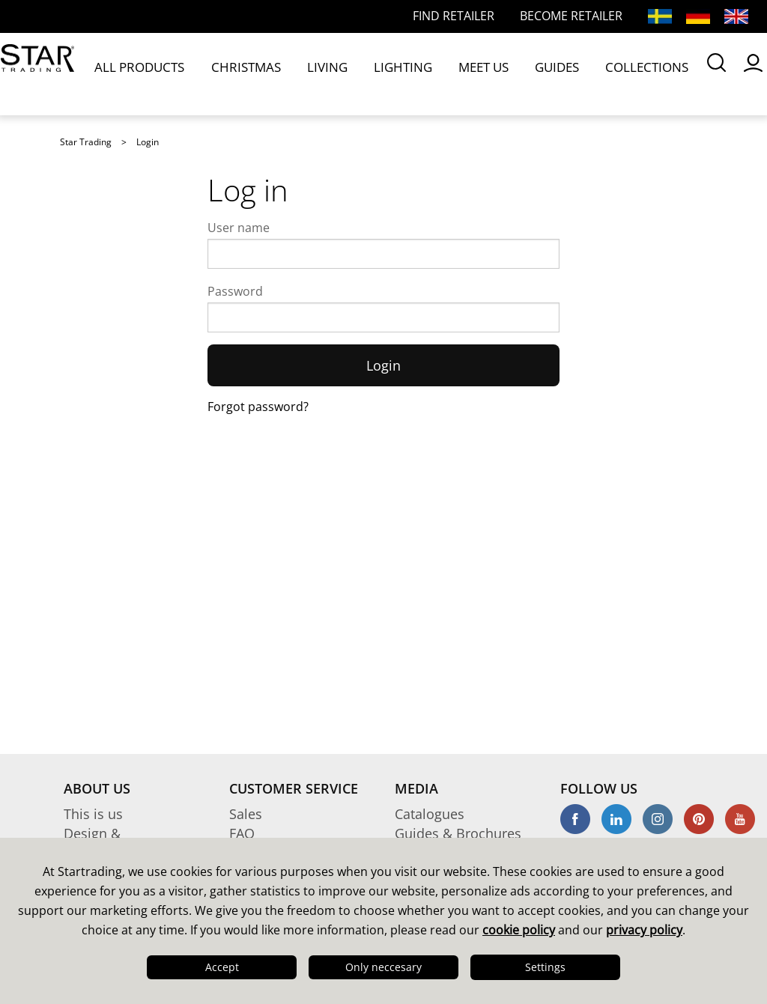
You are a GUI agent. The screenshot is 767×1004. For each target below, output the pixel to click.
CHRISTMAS (225, 74)
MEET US (398, 74)
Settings (545, 967)
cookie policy (518, 930)
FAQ (242, 833)
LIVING (284, 74)
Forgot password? (258, 406)
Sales (245, 814)
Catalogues (429, 814)
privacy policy (644, 930)
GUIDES (452, 74)
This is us (93, 814)
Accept (222, 967)
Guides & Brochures (458, 833)
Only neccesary (383, 967)
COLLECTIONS (519, 74)
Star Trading (86, 142)
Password (235, 291)
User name (238, 227)
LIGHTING (339, 74)
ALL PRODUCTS (145, 74)
